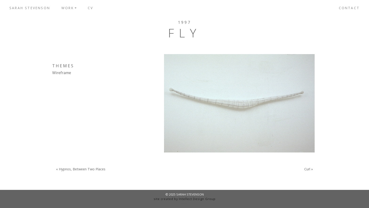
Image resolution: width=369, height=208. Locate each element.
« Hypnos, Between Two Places (80, 169)
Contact (349, 8)
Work (67, 8)
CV (90, 8)
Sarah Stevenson (29, 8)
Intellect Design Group (197, 199)
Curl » (308, 169)
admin (184, 203)
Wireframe (61, 72)
